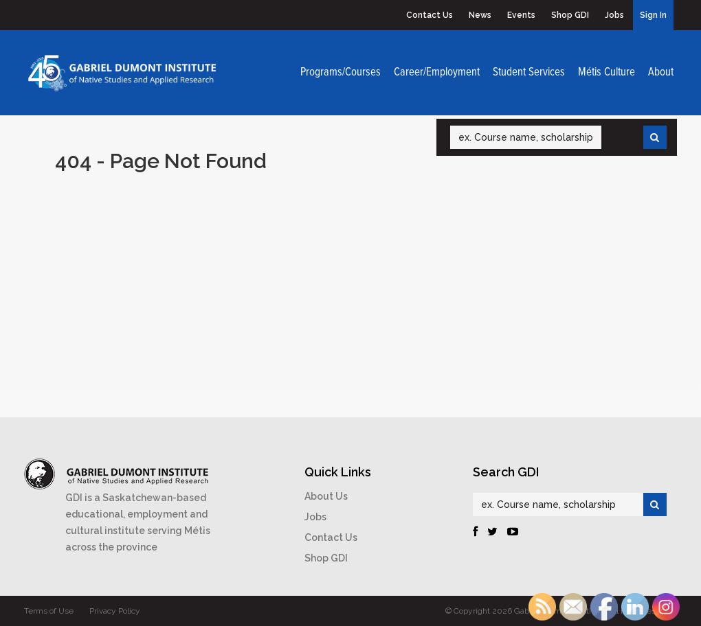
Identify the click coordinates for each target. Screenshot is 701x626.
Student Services (529, 72)
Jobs (614, 15)
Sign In (653, 15)
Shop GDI (570, 15)
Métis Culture (606, 72)
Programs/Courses (340, 72)
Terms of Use (49, 611)
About (661, 72)
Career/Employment (437, 72)
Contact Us (429, 15)
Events (521, 15)
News (480, 15)
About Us (326, 496)
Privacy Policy (114, 611)
